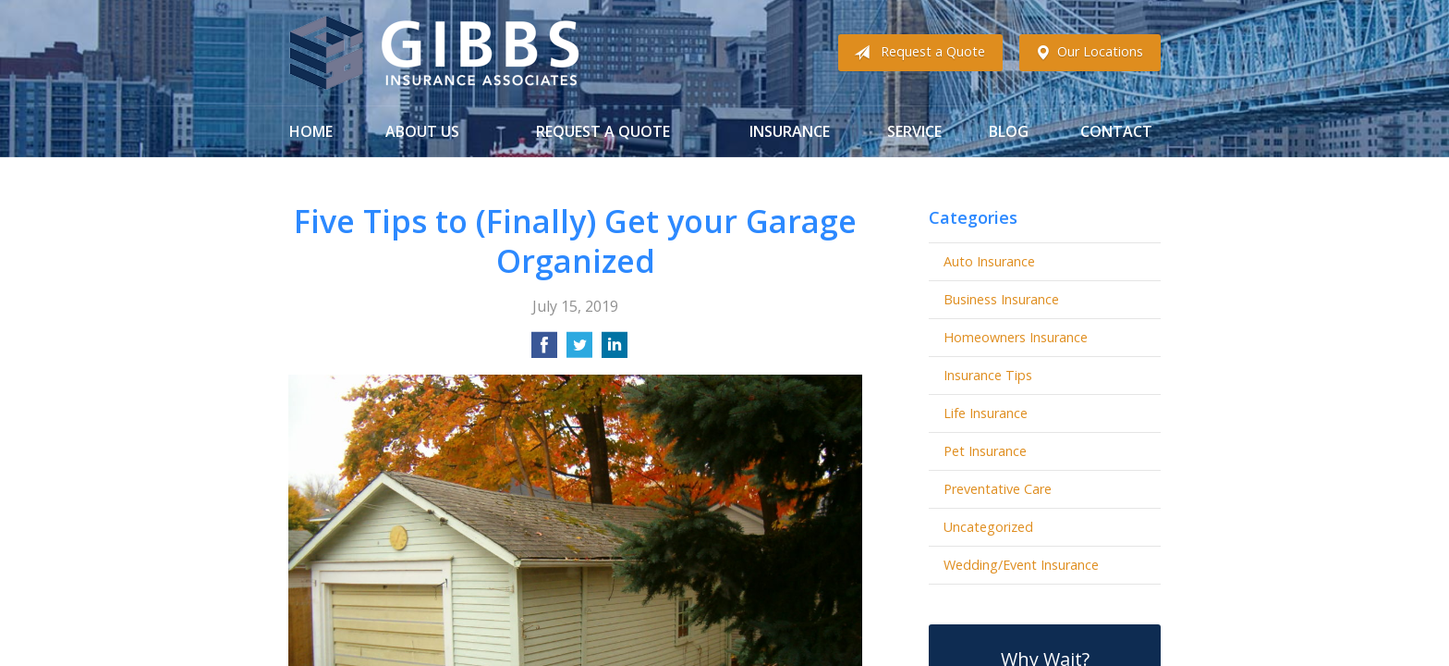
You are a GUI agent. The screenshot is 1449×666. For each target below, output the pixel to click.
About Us (422, 131)
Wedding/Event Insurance (1021, 565)
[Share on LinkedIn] (614, 350)
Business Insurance (1001, 299)
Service (914, 131)
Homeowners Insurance (1016, 337)
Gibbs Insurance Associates (433, 53)
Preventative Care (998, 489)
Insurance (789, 131)
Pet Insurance (985, 451)
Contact (1116, 131)
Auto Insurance (989, 261)
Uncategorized (988, 527)
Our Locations (1085, 53)
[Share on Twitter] (579, 350)
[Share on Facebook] (544, 350)
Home (311, 131)
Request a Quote (915, 53)
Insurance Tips (988, 375)
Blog (1009, 131)
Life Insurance (986, 413)
